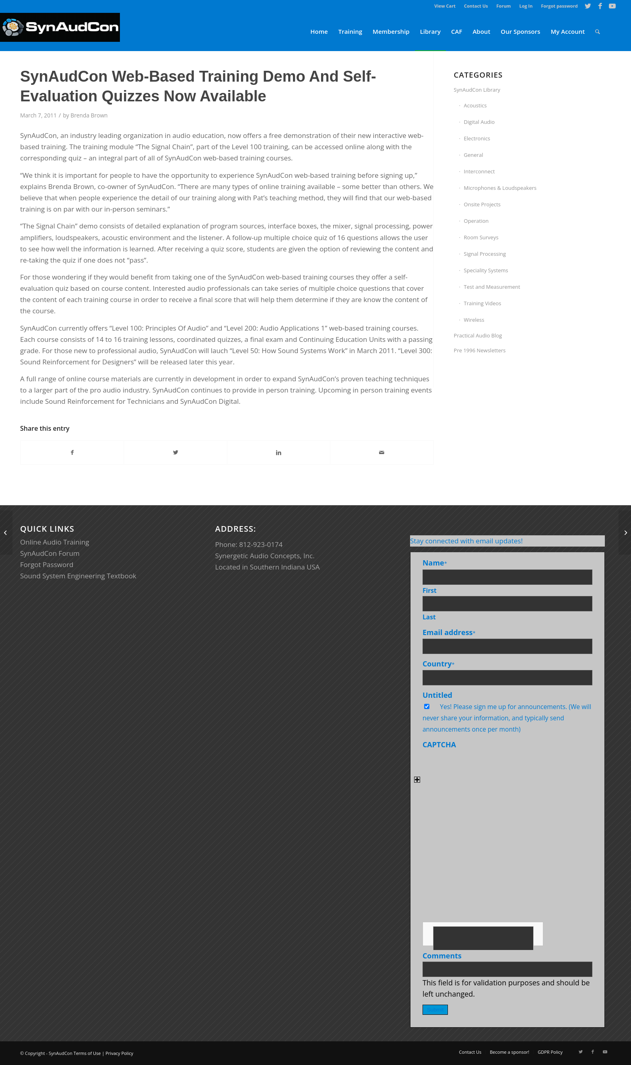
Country (439, 663)
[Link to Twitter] (588, 6)
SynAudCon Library (477, 89)
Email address (449, 632)
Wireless (474, 319)
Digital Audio (479, 121)
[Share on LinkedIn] (278, 452)
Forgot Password (47, 564)
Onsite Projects (482, 204)
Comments (442, 955)
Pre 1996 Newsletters (480, 350)
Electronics (477, 138)
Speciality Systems (486, 270)
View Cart (445, 6)
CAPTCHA (439, 744)
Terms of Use (87, 1053)
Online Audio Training (54, 542)
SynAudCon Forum (50, 553)
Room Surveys (481, 237)
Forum (504, 6)
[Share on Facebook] (72, 452)
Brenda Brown (88, 115)
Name (435, 562)
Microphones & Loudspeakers (500, 187)
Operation (476, 220)
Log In (525, 6)
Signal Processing (485, 253)
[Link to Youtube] (612, 6)
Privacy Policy (119, 1053)
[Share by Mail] (381, 452)
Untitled (437, 695)
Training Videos (482, 303)
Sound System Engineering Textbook (78, 575)
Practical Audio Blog (478, 335)
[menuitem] (445, 6)
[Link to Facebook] (600, 6)
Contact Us (476, 6)
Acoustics (475, 105)
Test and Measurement (492, 286)
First (430, 590)
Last (429, 617)
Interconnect (479, 171)
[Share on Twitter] (175, 452)
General (473, 154)
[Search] (597, 31)
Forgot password (559, 6)
